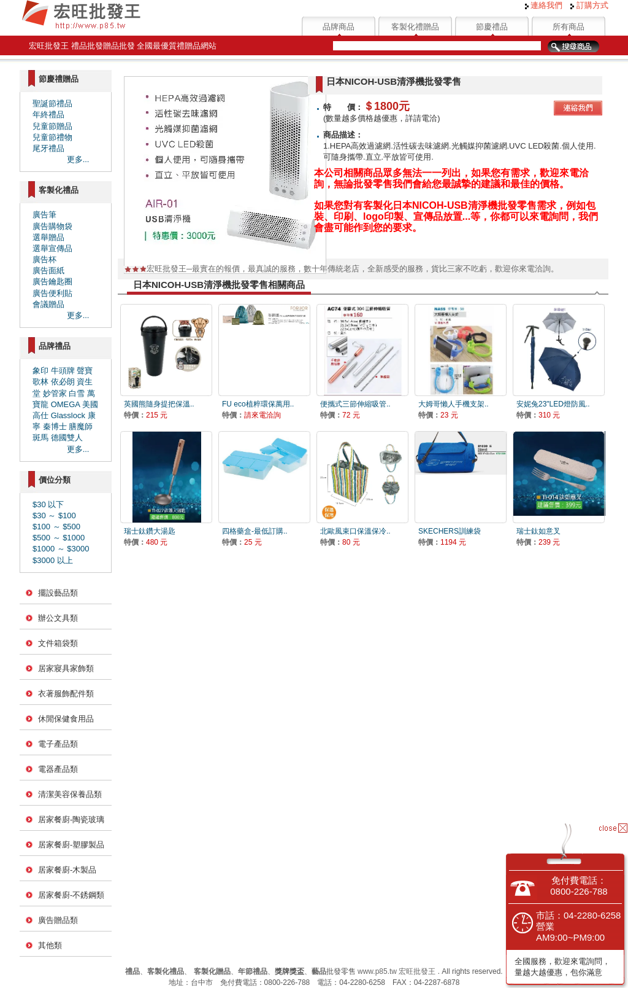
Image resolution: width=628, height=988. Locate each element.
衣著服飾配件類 (66, 693)
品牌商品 (338, 26)
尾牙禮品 (48, 148)
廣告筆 (44, 214)
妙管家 (55, 393)
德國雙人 (67, 437)
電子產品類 (58, 744)
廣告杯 (44, 259)
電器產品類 (58, 769)
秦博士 (55, 426)
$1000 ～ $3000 (61, 548)
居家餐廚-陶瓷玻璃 (71, 819)
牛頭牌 (63, 370)
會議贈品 (48, 304)
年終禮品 (48, 114)
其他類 (50, 945)
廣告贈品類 (58, 920)
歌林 (40, 381)
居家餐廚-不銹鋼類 (71, 895)
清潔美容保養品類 (70, 794)
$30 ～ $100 (54, 515)
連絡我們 (544, 5)
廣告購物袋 (52, 226)
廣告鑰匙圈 (52, 281)
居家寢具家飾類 (66, 668)
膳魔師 (81, 426)
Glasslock (68, 415)
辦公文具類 (58, 618)
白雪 (77, 393)
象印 (40, 370)
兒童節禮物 (52, 137)
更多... (78, 159)
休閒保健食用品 (66, 718)
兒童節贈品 (52, 126)
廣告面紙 (48, 270)
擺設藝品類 (58, 592)
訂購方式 (589, 5)
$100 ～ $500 (56, 526)
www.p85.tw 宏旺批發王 (396, 971)
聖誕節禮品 (52, 103)
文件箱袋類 (58, 643)
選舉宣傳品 (52, 248)
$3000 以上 (53, 560)
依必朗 (63, 381)
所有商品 (568, 26)
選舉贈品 (48, 237)
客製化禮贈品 (415, 26)
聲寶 (85, 370)
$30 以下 (48, 504)
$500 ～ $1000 (59, 537)
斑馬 (40, 437)
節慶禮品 (492, 26)
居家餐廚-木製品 (67, 869)
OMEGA (65, 404)
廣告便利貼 (52, 293)
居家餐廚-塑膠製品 (71, 844)
